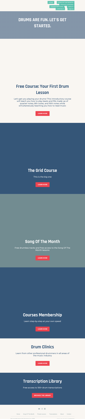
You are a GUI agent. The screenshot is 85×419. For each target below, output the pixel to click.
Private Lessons (41, 412)
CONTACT (64, 6)
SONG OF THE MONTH (67, 2)
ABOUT (55, 6)
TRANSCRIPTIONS (68, 4)
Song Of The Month (28, 412)
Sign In (72, 6)
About (62, 412)
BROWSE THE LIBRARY (42, 393)
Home (18, 412)
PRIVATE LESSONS (53, 4)
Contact (69, 412)
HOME (55, 2)
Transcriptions (53, 412)
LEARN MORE (42, 111)
